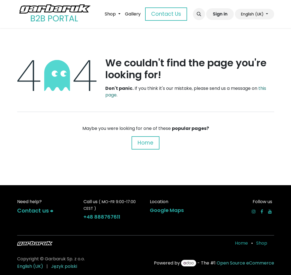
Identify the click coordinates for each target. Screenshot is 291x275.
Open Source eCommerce (245, 263)
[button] (199, 14)
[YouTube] (270, 211)
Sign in (220, 14)
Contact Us (166, 14)
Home (145, 142)
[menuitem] (112, 14)
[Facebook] (261, 211)
